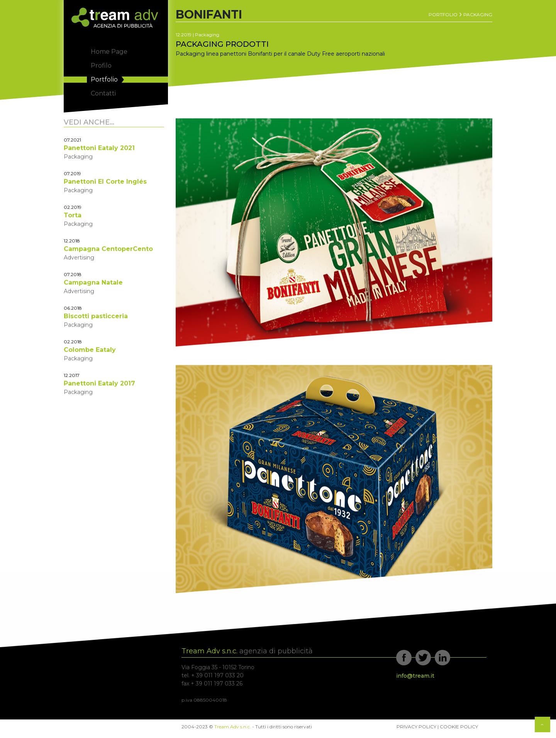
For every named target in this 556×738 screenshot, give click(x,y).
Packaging (477, 14)
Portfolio (443, 14)
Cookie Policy (459, 726)
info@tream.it (415, 675)
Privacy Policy (416, 726)
